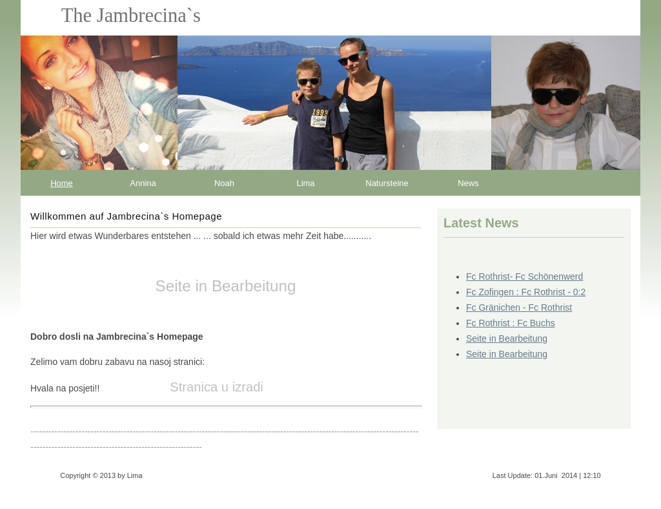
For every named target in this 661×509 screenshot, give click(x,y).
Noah (224, 183)
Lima (305, 183)
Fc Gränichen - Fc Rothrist (519, 307)
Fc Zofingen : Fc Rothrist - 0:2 (525, 292)
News (468, 183)
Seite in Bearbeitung (506, 338)
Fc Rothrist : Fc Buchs (510, 323)
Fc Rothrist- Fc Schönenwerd (524, 276)
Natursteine (386, 183)
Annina (143, 183)
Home (61, 183)
